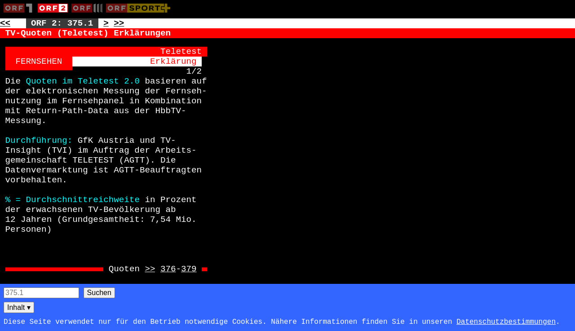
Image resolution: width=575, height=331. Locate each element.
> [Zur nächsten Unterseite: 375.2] (106, 23)
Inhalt (19, 307)
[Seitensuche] (41, 292)
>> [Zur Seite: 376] (150, 269)
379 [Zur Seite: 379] (189, 269)
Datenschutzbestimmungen (506, 322)
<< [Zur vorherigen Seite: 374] (5, 23)
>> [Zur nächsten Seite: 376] (119, 23)
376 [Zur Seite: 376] (168, 269)
